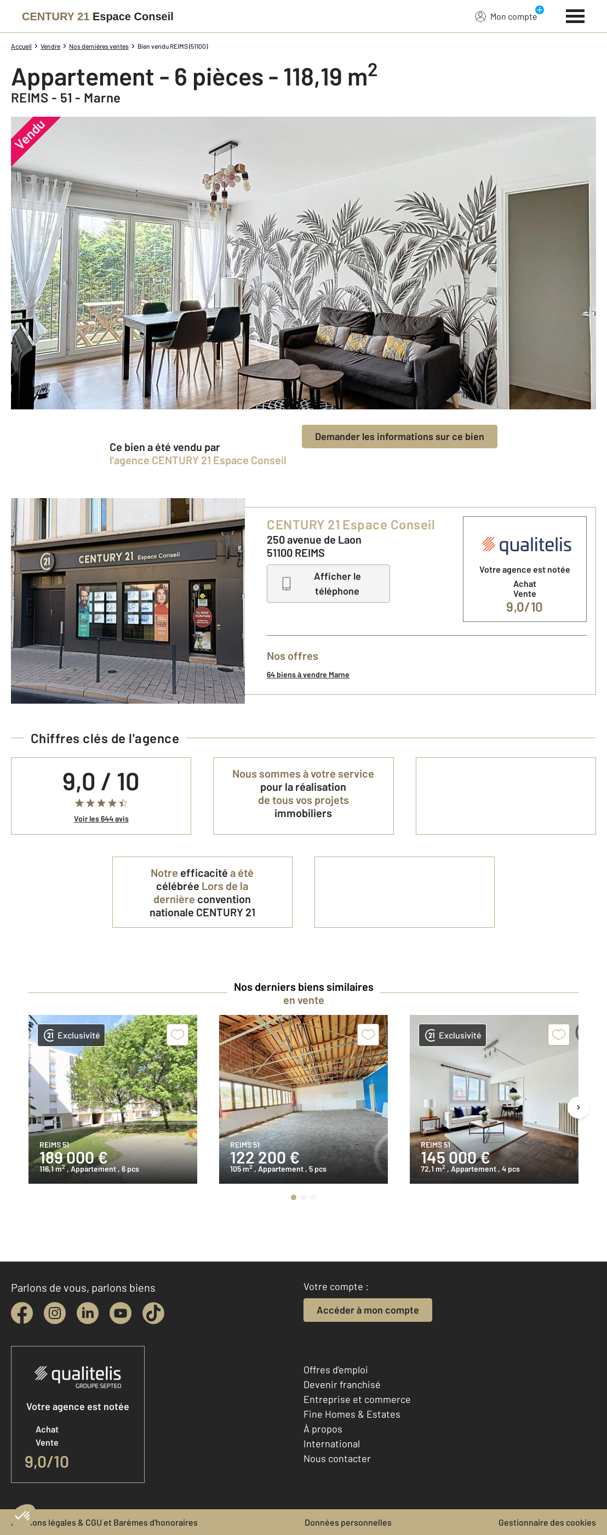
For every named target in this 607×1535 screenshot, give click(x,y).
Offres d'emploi (336, 1369)
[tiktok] (153, 1313)
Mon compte (506, 16)
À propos (323, 1429)
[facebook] (22, 1313)
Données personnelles (348, 1522)
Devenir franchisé (342, 1384)
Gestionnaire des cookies (547, 1522)
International (332, 1443)
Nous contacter (337, 1458)
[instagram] (55, 1313)
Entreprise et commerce (357, 1399)
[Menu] (575, 15)
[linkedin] (88, 1313)
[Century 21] (98, 16)
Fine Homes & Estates (352, 1414)
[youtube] (120, 1313)
